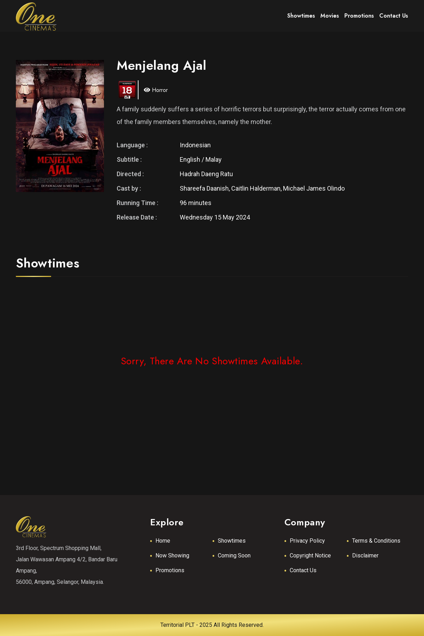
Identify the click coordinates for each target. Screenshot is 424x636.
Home (162, 540)
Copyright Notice (310, 555)
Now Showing (172, 555)
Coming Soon (234, 555)
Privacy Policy (307, 540)
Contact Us (303, 570)
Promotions (169, 570)
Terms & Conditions (376, 540)
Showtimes (232, 540)
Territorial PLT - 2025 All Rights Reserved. (212, 625)
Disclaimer (365, 555)
